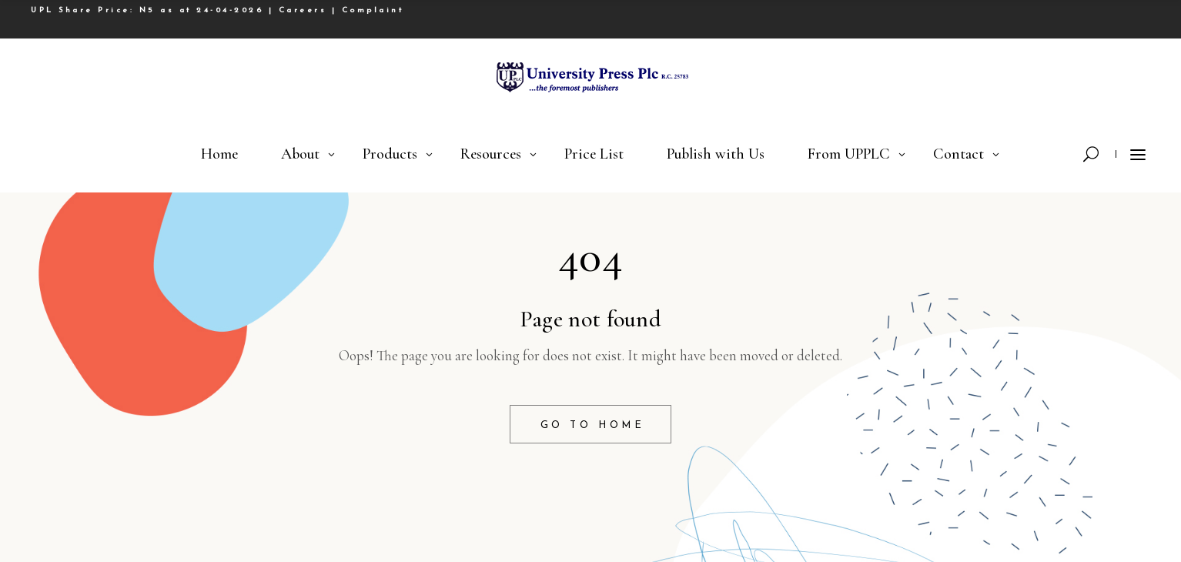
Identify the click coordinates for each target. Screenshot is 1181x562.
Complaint (373, 10)
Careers (303, 10)
